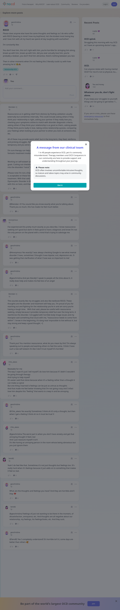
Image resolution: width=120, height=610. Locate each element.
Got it (59, 185)
